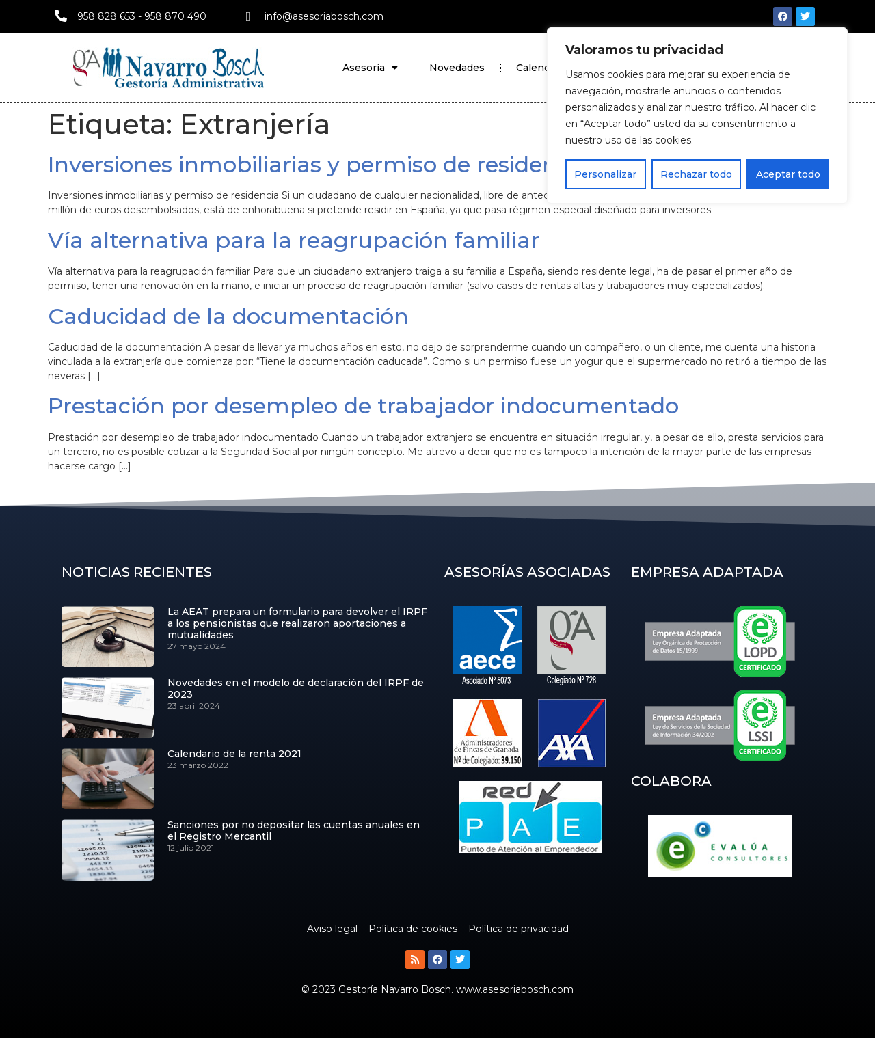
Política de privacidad (518, 929)
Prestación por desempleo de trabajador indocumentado (363, 405)
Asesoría (370, 67)
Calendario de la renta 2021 (234, 754)
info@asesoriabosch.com (324, 16)
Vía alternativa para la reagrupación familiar (293, 240)
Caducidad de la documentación (228, 316)
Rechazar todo (696, 174)
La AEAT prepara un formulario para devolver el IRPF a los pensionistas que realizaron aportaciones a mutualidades (297, 623)
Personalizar (605, 174)
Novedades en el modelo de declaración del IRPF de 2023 (295, 688)
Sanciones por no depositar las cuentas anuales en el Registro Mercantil (293, 831)
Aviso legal (332, 929)
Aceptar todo (788, 174)
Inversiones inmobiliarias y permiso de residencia (318, 164)
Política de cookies (412, 929)
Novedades (457, 68)
